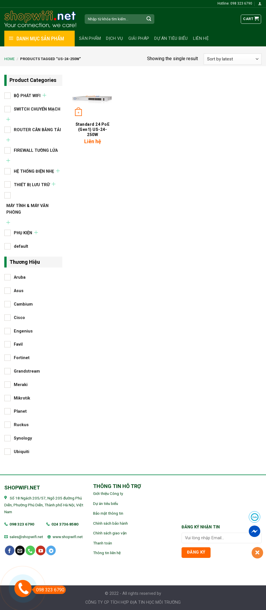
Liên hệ (201, 38)
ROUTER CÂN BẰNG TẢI (37, 129)
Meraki (21, 384)
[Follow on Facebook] (9, 550)
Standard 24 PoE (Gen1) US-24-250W (93, 129)
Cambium (23, 304)
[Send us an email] (20, 550)
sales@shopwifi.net (26, 536)
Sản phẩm (90, 38)
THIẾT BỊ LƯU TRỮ (32, 184)
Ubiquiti (21, 451)
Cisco (19, 317)
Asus (19, 290)
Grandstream (27, 371)
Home (9, 59)
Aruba (20, 277)
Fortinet (22, 357)
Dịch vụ (114, 38)
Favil (18, 344)
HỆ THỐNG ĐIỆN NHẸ (34, 171)
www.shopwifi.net (68, 536)
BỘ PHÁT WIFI (27, 95)
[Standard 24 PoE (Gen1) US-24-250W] (92, 96)
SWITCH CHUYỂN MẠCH (37, 109)
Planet (20, 411)
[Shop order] (233, 59)
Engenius (23, 330)
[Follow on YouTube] (40, 550)
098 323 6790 (21, 524)
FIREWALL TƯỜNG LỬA (36, 150)
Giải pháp (138, 38)
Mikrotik (22, 397)
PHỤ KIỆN (23, 233)
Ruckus (21, 424)
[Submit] (149, 19)
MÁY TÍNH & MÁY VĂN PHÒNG (27, 209)
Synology (23, 438)
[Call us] (30, 550)
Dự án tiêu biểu (171, 38)
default (21, 246)
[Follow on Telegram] (51, 550)
